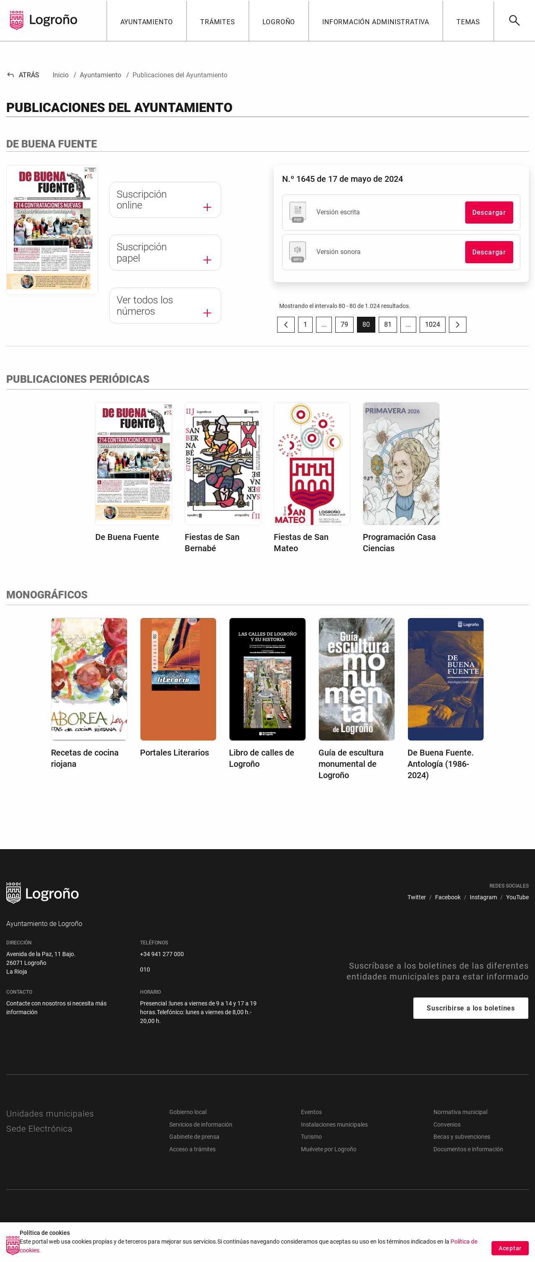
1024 (435, 327)
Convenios (447, 1124)
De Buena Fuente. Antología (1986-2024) (441, 764)
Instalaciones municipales (334, 1124)
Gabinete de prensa (194, 1136)
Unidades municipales (50, 1114)
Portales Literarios (174, 753)
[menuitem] (417, 897)
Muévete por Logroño (329, 1149)
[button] (147, 20)
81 (390, 327)
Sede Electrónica (39, 1129)
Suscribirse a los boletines (471, 1008)
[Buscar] (514, 20)
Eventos (311, 1112)
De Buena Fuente (127, 537)
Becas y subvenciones (461, 1136)
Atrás (22, 75)
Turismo (311, 1136)
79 (347, 327)
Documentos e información (468, 1149)
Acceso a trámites (192, 1149)
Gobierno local (187, 1112)
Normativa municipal (460, 1112)
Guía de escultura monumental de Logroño (351, 764)
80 (368, 327)
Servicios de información (200, 1124)
